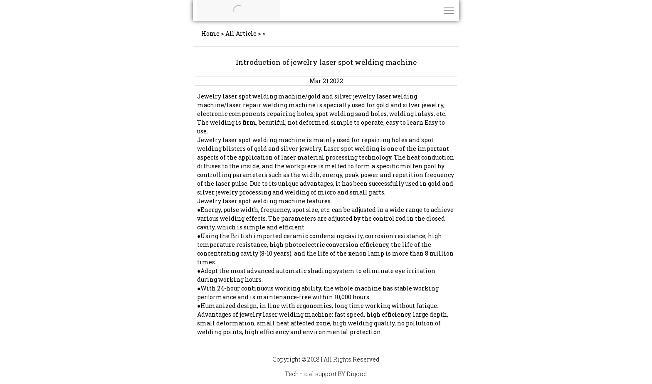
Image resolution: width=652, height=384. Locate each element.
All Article (241, 33)
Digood (356, 374)
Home (210, 33)
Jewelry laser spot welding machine (251, 96)
